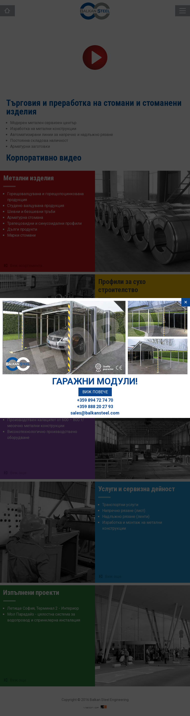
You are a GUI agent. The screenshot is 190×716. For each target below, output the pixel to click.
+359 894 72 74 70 (95, 400)
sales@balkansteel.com (95, 412)
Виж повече (95, 392)
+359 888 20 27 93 (95, 406)
